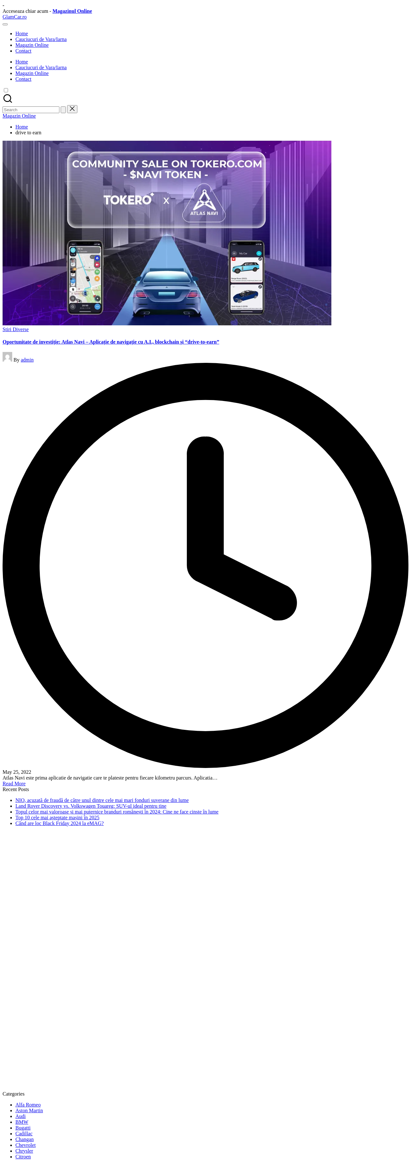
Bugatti (23, 1128)
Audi (20, 1116)
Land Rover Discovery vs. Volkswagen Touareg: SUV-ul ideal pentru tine (90, 806)
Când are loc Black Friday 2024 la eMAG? (59, 823)
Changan (24, 1139)
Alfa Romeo (28, 1104)
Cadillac (23, 1133)
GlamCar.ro (15, 17)
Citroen (23, 1156)
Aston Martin (29, 1110)
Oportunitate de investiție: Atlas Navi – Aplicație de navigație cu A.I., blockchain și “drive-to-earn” (111, 342)
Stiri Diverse (16, 329)
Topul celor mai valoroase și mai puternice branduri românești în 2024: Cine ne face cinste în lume (116, 811)
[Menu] (5, 24)
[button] (63, 109)
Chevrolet (25, 1145)
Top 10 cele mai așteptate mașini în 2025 (57, 817)
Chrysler (24, 1151)
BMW (21, 1122)
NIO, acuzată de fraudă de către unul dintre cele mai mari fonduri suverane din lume (102, 800)
